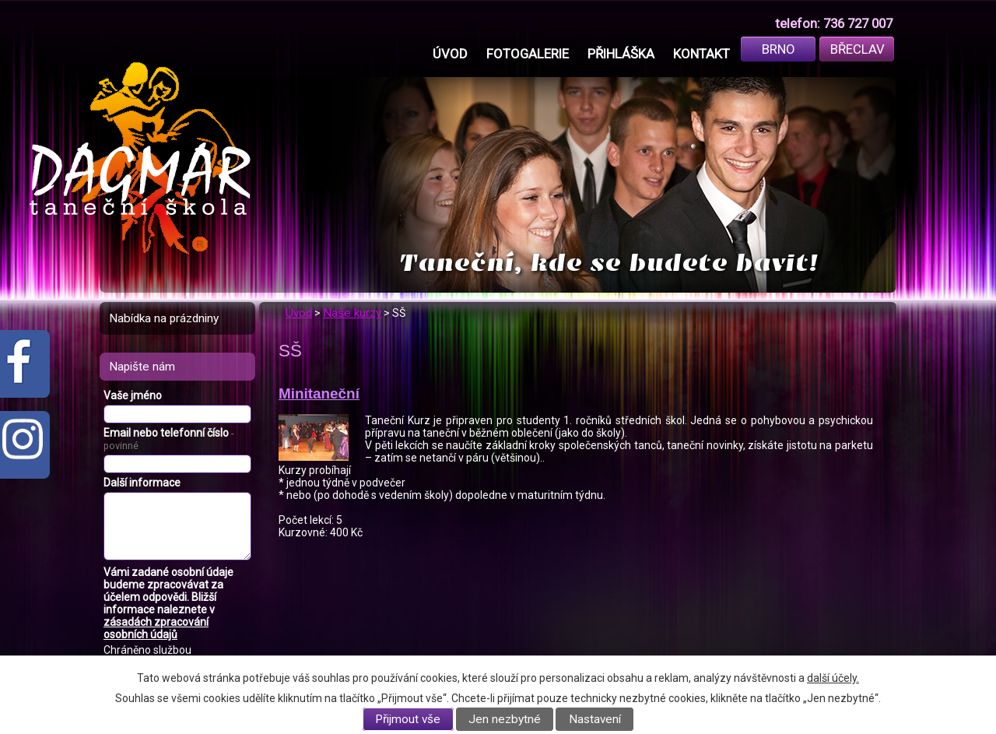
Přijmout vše (407, 719)
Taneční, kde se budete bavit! (609, 262)
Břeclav (857, 49)
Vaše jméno (132, 395)
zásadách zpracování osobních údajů (156, 628)
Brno (778, 49)
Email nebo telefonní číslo (168, 439)
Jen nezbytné (504, 719)
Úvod (450, 53)
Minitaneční (319, 393)
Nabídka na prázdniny (164, 318)
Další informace (142, 482)
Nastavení (595, 719)
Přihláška (620, 53)
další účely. (833, 678)
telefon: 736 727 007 (834, 23)
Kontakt (701, 53)
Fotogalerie (527, 53)
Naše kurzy (352, 313)
